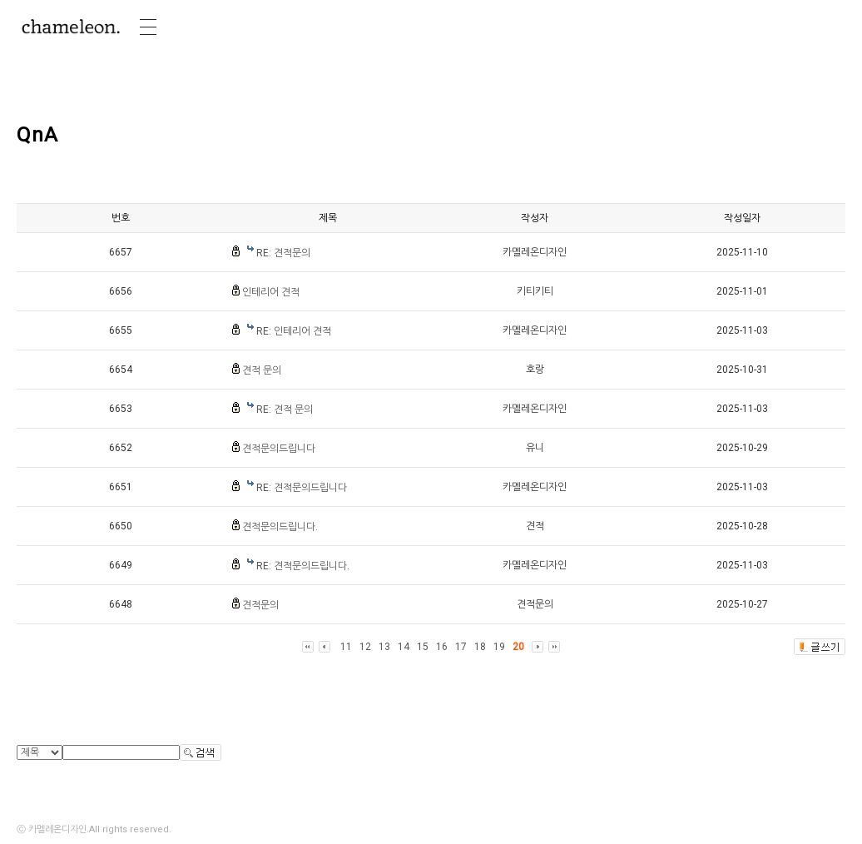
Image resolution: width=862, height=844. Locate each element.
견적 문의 (261, 370)
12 (365, 647)
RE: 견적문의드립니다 (301, 488)
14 (403, 647)
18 (480, 647)
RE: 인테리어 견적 (293, 331)
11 (346, 647)
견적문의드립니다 (278, 448)
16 (442, 647)
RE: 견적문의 (283, 253)
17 (461, 647)
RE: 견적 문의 (284, 409)
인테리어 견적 (271, 292)
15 (423, 647)
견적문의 (260, 605)
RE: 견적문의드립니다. (302, 566)
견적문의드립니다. (280, 527)
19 (499, 647)
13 (384, 647)
